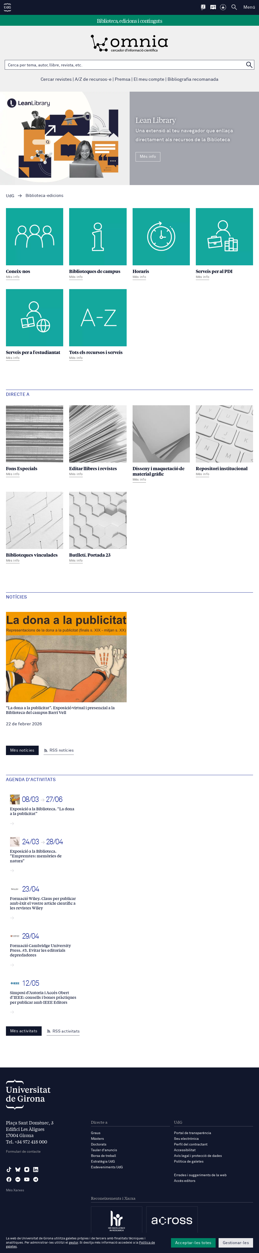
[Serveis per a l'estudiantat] (34, 325)
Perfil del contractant (190, 1144)
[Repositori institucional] (224, 441)
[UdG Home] (7, 7)
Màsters (97, 1139)
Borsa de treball (103, 1156)
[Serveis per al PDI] (224, 244)
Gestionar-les (236, 1243)
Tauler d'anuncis (104, 1150)
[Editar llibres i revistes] (97, 441)
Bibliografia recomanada (193, 79)
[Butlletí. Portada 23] (97, 528)
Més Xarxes (15, 1190)
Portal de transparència (192, 1133)
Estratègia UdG (103, 1161)
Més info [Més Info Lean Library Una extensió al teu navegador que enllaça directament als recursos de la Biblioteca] (148, 157)
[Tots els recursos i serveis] (97, 325)
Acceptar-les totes (193, 1243)
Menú (249, 7)
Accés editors (184, 1181)
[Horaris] (161, 244)
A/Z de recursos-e (93, 79)
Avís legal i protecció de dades (198, 1156)
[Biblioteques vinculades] (34, 528)
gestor (73, 1242)
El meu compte (149, 79)
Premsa (122, 79)
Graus (95, 1133)
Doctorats (98, 1144)
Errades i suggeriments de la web (200, 1175)
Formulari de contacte (23, 1151)
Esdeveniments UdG (107, 1167)
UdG (10, 196)
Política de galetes (188, 1161)
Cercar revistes (56, 79)
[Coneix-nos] (34, 244)
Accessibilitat (185, 1150)
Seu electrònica (186, 1139)
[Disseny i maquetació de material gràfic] (161, 444)
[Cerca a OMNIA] (249, 65)
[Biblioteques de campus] (97, 244)
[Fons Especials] (34, 441)
